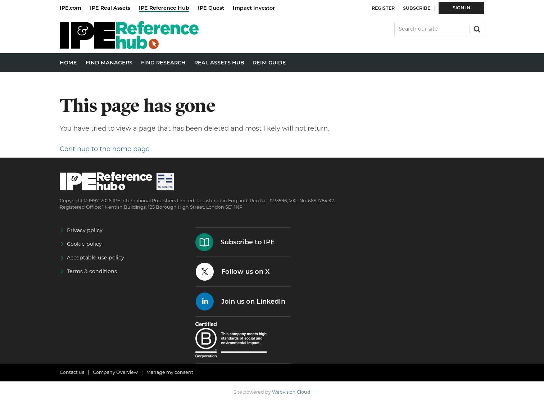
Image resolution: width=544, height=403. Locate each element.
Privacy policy (85, 230)
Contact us (72, 372)
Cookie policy (84, 244)
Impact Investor (254, 8)
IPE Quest (211, 8)
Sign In (461, 7)
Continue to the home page (105, 149)
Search (476, 28)
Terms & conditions (92, 271)
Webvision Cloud (291, 392)
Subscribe (416, 8)
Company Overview (115, 372)
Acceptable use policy (95, 257)
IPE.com (70, 8)
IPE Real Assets (110, 8)
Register (383, 8)
